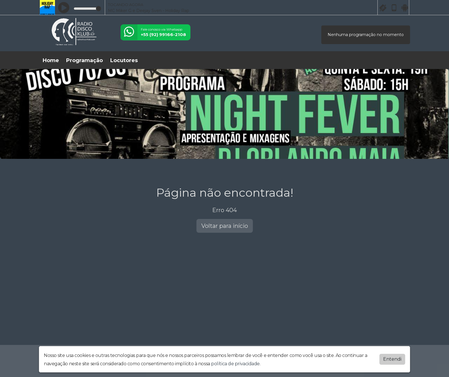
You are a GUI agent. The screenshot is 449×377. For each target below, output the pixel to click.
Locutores (124, 60)
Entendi (392, 359)
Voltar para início (224, 225)
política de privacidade (235, 363)
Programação (84, 60)
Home (51, 60)
